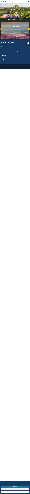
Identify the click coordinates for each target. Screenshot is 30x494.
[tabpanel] (15, 30)
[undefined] (1, 29)
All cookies (15, 486)
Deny (15, 489)
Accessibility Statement (4, 47)
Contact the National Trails (19, 47)
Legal (1, 46)
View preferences (15, 491)
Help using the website (3, 45)
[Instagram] (17, 51)
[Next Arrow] (29, 29)
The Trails (17, 48)
